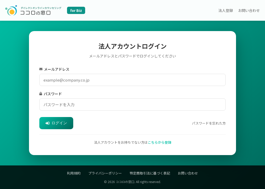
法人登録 (225, 10)
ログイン (56, 123)
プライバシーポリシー (105, 173)
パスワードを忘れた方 (209, 123)
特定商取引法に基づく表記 (150, 173)
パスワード (50, 93)
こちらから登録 (159, 142)
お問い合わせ (249, 10)
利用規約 (73, 173)
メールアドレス (54, 69)
